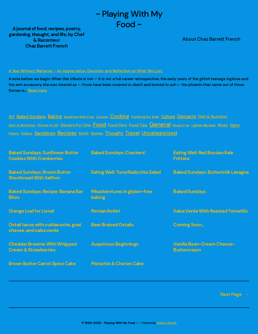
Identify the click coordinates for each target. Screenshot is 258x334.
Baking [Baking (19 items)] (55, 116)
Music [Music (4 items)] (223, 125)
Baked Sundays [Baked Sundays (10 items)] (31, 116)
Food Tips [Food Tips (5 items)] (138, 125)
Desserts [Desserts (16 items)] (186, 116)
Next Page (234, 294)
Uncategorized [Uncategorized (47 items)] (159, 132)
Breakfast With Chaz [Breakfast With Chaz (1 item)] (79, 117)
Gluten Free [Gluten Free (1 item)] (181, 125)
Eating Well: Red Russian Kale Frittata (203, 155)
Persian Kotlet (105, 211)
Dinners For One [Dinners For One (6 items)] (75, 125)
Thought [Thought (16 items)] (114, 133)
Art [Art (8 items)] (12, 116)
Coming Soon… (188, 225)
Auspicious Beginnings (114, 244)
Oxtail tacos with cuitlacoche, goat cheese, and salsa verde (45, 227)
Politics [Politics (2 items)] (26, 133)
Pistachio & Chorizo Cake (117, 264)
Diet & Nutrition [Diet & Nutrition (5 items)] (212, 116)
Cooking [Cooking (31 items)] (119, 116)
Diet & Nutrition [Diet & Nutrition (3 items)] (22, 125)
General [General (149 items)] (160, 124)
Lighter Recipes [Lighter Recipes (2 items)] (203, 125)
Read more (37, 90)
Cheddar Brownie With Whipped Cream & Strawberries (43, 247)
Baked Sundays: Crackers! (118, 153)
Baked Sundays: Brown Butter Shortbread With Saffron (40, 175)
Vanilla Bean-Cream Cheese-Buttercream (204, 247)
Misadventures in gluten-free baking (121, 194)
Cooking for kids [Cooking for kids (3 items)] (145, 116)
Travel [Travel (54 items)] (132, 132)
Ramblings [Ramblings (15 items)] (44, 133)
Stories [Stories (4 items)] (97, 133)
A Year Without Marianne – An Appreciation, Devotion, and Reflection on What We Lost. (86, 70)
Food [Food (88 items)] (99, 124)
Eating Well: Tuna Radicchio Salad (126, 172)
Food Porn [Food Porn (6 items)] (117, 125)
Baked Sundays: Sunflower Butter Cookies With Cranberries (44, 155)
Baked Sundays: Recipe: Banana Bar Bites (46, 194)
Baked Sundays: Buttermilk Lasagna (210, 172)
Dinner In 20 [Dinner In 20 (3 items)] (47, 125)
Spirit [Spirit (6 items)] (84, 133)
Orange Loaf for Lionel (31, 211)
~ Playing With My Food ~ (129, 19)
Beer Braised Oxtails (112, 225)
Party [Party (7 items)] (235, 125)
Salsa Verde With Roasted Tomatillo (210, 211)
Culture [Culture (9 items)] (168, 116)
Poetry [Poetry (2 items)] (14, 133)
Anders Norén (167, 323)
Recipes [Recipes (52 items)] (67, 132)
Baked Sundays (189, 191)
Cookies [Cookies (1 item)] (102, 117)
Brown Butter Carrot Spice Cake (42, 264)
